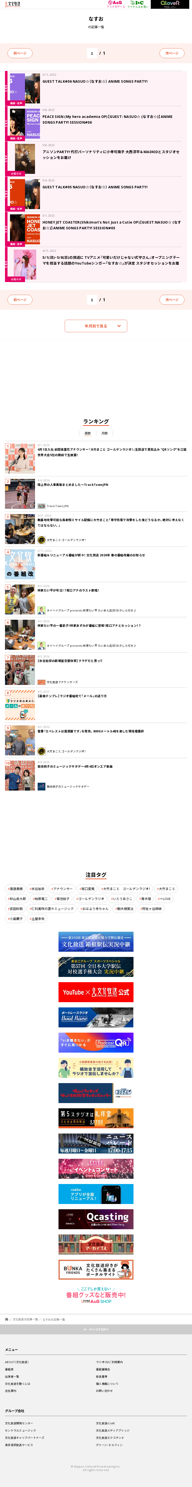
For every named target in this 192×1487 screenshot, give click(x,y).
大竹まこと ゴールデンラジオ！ (126, 888)
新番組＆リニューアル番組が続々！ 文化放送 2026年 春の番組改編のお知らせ (91, 555)
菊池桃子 (63, 898)
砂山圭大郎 (18, 898)
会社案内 (10, 1391)
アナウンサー (63, 888)
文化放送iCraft (105, 1423)
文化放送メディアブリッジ (113, 1430)
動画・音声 (16, 103)
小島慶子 (16, 918)
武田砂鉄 (16, 908)
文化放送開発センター (19, 1423)
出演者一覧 (12, 1376)
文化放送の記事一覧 (25, 1319)
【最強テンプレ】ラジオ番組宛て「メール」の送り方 (72, 696)
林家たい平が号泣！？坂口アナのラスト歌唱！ (68, 590)
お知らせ (16, 173)
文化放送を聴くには (17, 1384)
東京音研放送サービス (19, 1445)
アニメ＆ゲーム (116, 4)
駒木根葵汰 (125, 908)
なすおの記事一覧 (53, 1319)
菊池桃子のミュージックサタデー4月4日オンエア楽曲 (75, 766)
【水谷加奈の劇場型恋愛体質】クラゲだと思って (70, 660)
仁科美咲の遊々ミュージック (53, 908)
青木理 (146, 898)
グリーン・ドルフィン (109, 1445)
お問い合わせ (104, 1391)
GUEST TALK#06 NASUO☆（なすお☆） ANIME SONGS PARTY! (95, 81)
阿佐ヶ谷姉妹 (152, 908)
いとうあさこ (122, 898)
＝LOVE (165, 898)
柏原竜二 (41, 898)
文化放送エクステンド (110, 1438)
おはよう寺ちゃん (95, 908)
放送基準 (101, 1376)
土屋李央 (38, 918)
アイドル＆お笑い (138, 4)
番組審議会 (103, 1369)
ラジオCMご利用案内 (109, 1362)
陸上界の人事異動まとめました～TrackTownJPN (73, 484)
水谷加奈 (38, 888)
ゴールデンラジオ (91, 898)
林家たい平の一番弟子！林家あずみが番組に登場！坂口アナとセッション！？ (89, 625)
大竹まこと (167, 888)
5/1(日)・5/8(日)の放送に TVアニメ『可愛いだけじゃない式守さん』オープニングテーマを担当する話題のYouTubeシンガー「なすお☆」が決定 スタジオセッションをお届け (111, 263)
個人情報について (107, 1384)
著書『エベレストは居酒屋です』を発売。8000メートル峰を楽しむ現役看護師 (91, 731)
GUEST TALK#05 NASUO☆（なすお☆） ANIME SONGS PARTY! (95, 186)
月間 (105, 433)
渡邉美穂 (16, 888)
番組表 (9, 1369)
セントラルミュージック (20, 1430)
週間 (87, 433)
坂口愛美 (88, 888)
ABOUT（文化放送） (17, 1362)
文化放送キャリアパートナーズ (24, 1438)
